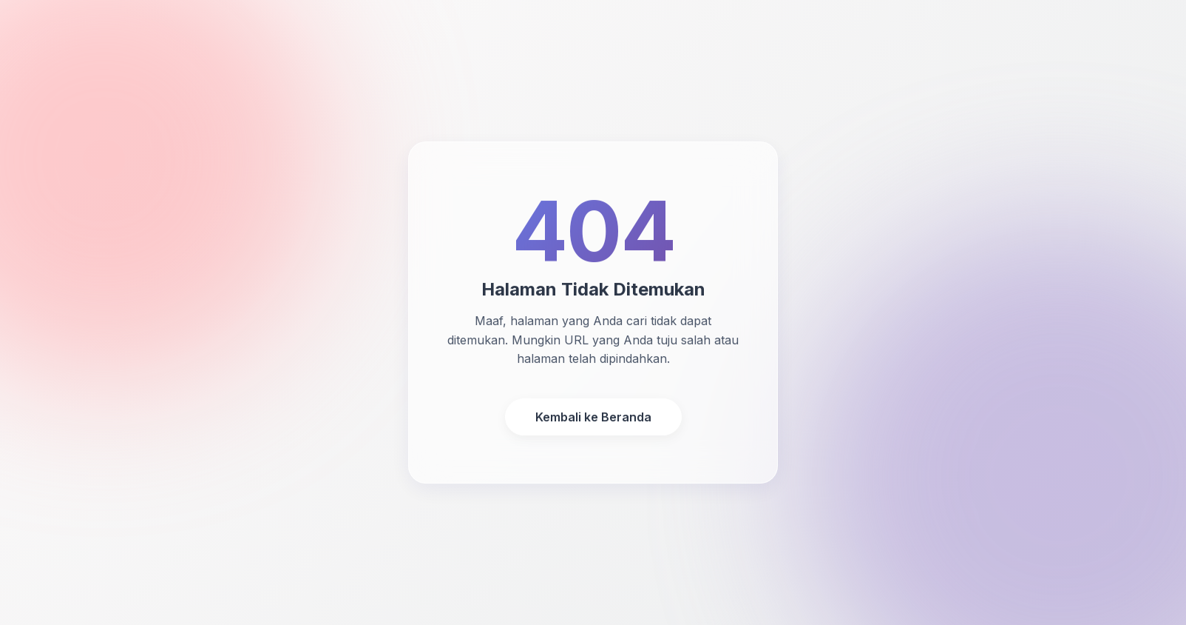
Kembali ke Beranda (593, 417)
